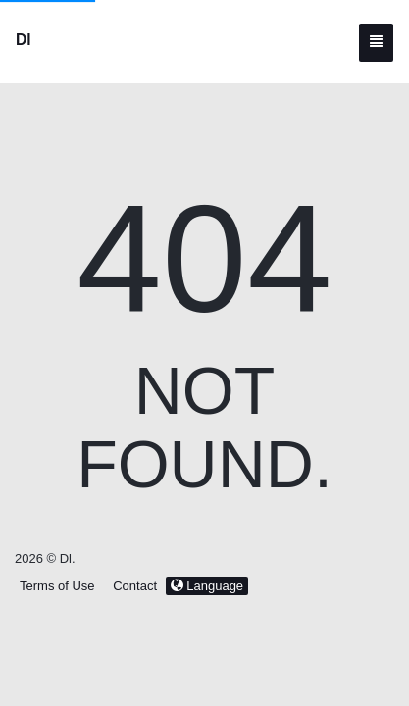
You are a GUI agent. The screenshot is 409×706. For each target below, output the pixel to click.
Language (207, 586)
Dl (23, 39)
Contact (135, 586)
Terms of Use (57, 586)
